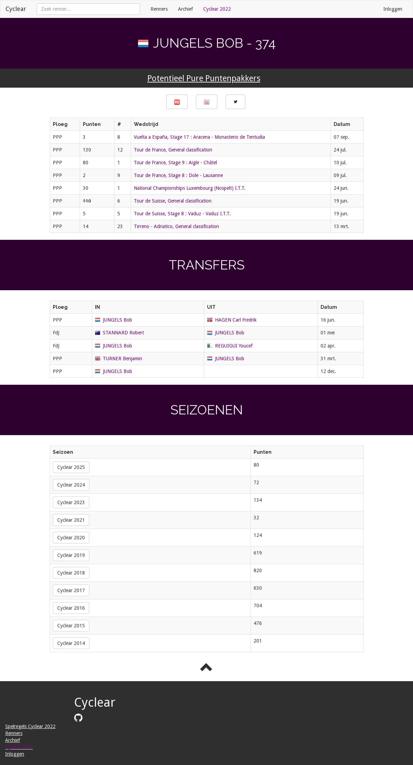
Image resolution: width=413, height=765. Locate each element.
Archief (185, 9)
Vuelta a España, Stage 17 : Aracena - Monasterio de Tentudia (199, 137)
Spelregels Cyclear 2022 (30, 726)
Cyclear (16, 8)
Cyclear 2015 (71, 625)
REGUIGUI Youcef (234, 346)
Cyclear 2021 (71, 520)
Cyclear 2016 (71, 608)
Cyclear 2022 (217, 9)
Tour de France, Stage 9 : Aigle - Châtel (175, 162)
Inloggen (392, 9)
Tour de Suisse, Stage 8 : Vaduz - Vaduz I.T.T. (182, 213)
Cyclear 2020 (71, 537)
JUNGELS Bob (117, 320)
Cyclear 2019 (71, 555)
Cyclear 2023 (71, 502)
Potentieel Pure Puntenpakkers (203, 78)
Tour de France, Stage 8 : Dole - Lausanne (178, 175)
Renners (159, 9)
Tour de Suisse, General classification (173, 201)
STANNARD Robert (123, 332)
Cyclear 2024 (71, 485)
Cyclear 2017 (71, 590)
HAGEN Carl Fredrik (236, 320)
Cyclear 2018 (71, 573)
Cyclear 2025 (71, 467)
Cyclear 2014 (71, 643)
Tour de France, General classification (173, 150)
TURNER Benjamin (122, 358)
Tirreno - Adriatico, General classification (176, 226)
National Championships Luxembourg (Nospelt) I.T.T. (190, 188)
